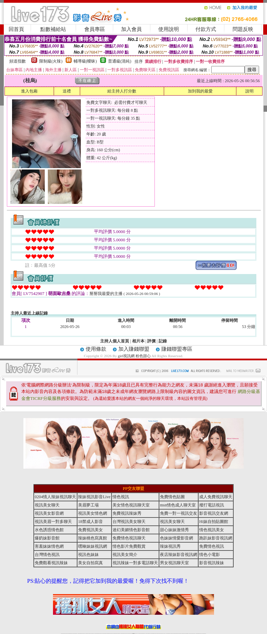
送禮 (67, 91)
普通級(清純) (119, 61)
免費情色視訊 (211, 546)
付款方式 (205, 29)
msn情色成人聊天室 (178, 505)
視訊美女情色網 (92, 513)
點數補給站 (53, 29)
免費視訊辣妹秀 (127, 513)
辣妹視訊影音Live (94, 496)
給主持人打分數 (121, 91)
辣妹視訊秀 (170, 546)
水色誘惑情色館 (49, 529)
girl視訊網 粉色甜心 (134, 356)
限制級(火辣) (51, 61)
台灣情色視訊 (47, 554)
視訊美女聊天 (47, 505)
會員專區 (94, 29)
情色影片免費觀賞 (129, 546)
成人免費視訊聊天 (215, 496)
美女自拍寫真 (90, 562)
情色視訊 (121, 496)
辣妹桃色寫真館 (92, 538)
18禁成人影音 (90, 521)
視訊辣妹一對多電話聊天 (135, 562)
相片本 (138, 341)
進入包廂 (29, 91)
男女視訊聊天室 (174, 562)
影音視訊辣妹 (211, 562)
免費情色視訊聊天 (129, 538)
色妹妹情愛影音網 (176, 538)
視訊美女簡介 (125, 554)
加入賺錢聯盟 (133, 349)
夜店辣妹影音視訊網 (178, 554)
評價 (151, 341)
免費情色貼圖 (172, 496)
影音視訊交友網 (213, 513)
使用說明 (168, 29)
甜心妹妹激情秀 (174, 529)
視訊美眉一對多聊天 (53, 521)
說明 (249, 91)
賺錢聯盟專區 (176, 349)
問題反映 (243, 29)
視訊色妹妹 (88, 554)
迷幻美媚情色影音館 (131, 529)
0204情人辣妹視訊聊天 (55, 496)
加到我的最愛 (200, 91)
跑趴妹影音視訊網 (215, 538)
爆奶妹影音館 (47, 538)
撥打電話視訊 (211, 505)
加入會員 (131, 29)
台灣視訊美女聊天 (129, 521)
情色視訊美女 (211, 529)
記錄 (163, 341)
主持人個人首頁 (114, 341)
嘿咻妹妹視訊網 (92, 546)
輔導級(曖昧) (85, 61)
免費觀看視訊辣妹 (51, 562)
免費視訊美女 (90, 529)
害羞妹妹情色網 (49, 546)
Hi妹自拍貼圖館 (213, 521)
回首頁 (16, 29)
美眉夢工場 (88, 505)
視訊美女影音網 (49, 513)
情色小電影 (209, 554)
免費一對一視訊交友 (178, 513)
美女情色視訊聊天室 (131, 505)
